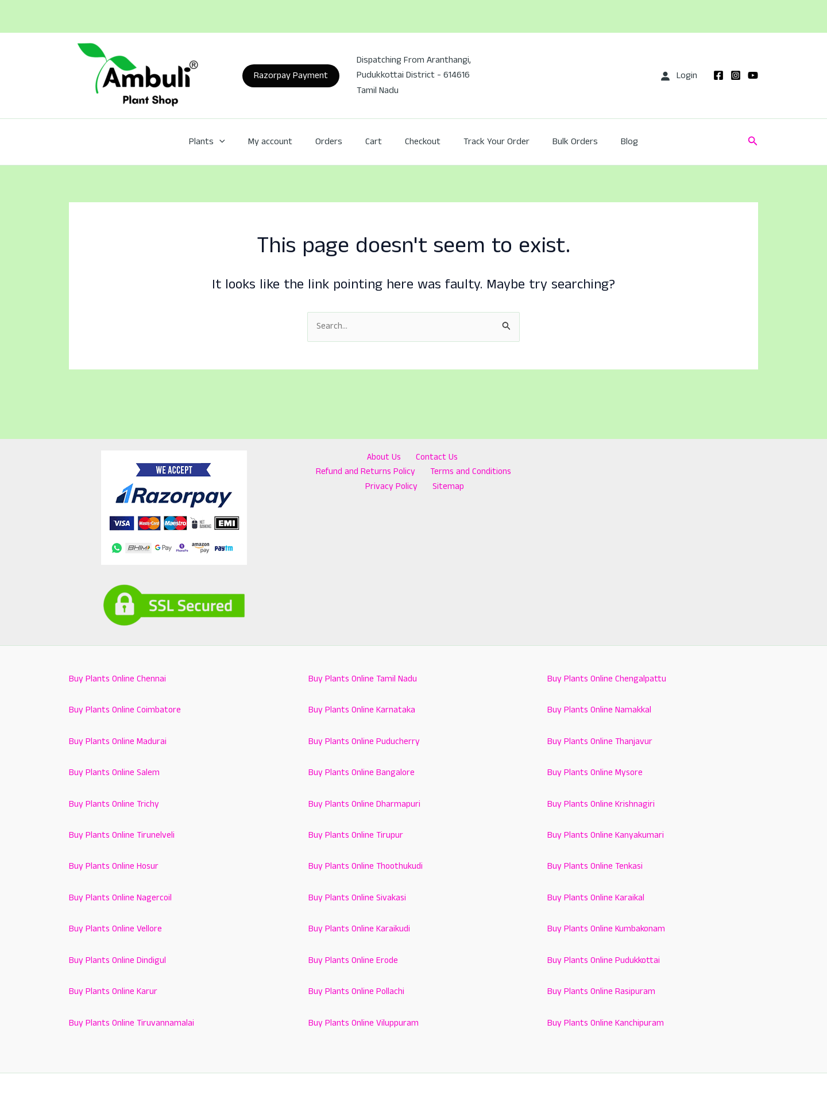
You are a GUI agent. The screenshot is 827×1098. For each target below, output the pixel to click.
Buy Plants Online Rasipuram (602, 991)
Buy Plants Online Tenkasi (596, 866)
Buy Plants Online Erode (354, 960)
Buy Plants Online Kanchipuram (606, 1023)
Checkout (420, 141)
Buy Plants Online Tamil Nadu (363, 678)
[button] (290, 75)
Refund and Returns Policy (460, 457)
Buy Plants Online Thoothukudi (367, 866)
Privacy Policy (442, 473)
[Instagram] (736, 75)
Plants (223, 142)
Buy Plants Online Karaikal (597, 897)
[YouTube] (753, 75)
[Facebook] (718, 75)
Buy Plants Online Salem (115, 772)
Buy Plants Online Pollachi (357, 991)
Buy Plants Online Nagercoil (121, 897)
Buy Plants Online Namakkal (600, 710)
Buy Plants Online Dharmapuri (365, 804)
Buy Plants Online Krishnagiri (602, 804)
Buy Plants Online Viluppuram (364, 1023)
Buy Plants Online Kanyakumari (606, 835)
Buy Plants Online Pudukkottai (605, 960)
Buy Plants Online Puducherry (365, 741)
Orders (335, 141)
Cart (376, 141)
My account (282, 141)
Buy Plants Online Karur (114, 991)
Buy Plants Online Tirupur (356, 835)
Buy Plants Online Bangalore (362, 772)
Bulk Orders (563, 141)
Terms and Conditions (364, 473)
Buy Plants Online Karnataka (363, 710)
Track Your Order (490, 141)
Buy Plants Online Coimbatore (126, 710)
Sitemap (494, 473)
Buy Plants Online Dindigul (118, 960)
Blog (613, 141)
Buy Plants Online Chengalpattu (607, 678)
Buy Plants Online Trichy (115, 804)
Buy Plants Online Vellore (116, 928)
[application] (235, 142)
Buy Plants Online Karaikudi (360, 928)
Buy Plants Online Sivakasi (358, 897)
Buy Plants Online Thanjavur (601, 741)
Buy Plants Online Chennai (118, 678)
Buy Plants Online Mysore (596, 772)
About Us (329, 457)
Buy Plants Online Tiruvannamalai (132, 1023)
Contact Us (378, 457)
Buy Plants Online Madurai (118, 741)
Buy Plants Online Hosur (115, 866)
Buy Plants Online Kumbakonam (607, 928)
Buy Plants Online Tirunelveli (122, 835)
